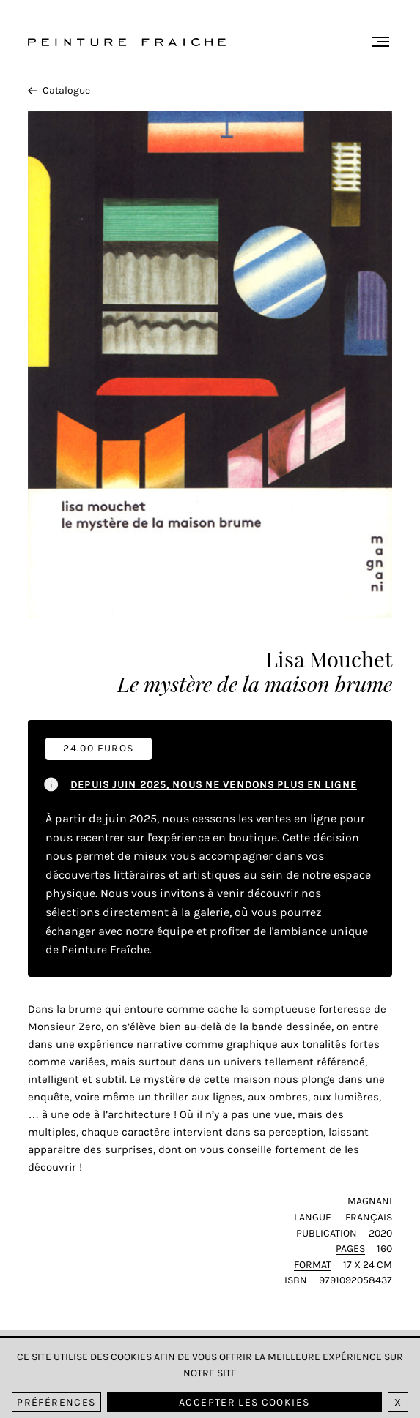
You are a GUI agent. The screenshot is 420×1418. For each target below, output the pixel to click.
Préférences (56, 1402)
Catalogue (59, 90)
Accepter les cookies (244, 1402)
